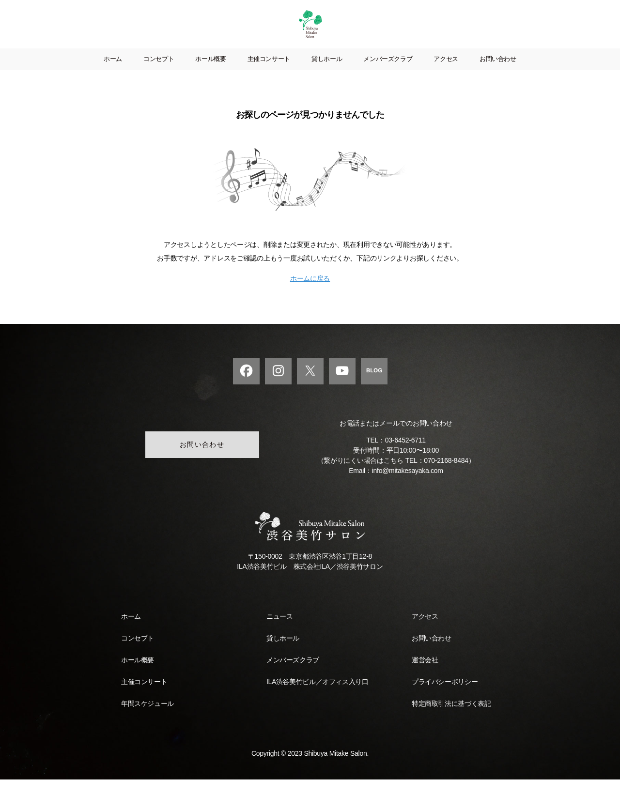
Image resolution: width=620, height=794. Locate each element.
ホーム (113, 73)
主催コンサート (269, 73)
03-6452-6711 (405, 454)
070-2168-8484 (446, 475)
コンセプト (158, 73)
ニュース (279, 631)
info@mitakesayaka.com (407, 485)
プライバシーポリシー (445, 696)
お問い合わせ (498, 73)
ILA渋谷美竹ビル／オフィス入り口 (317, 696)
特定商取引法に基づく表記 (451, 718)
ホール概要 (210, 73)
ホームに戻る (310, 293)
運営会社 (425, 674)
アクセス (446, 73)
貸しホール (326, 73)
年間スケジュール (147, 718)
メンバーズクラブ (387, 73)
